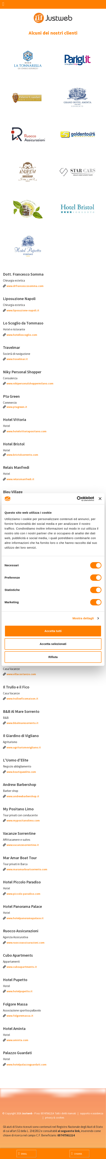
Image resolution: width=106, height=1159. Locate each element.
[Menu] (4, 4)
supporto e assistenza (92, 1113)
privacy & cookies (54, 1117)
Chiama (76, 1153)
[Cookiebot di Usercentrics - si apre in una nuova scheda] (77, 498)
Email (22, 1153)
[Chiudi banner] (100, 498)
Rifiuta (53, 657)
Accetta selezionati (53, 644)
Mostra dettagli (83, 618)
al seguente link (69, 1131)
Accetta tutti (53, 631)
